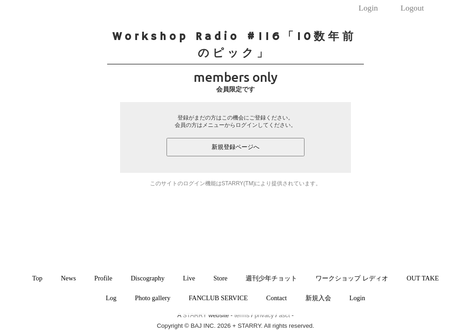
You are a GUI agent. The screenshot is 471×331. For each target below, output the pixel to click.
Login (368, 7)
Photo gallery (152, 298)
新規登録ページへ (235, 146)
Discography (148, 278)
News (68, 278)
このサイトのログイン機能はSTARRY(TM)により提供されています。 (236, 183)
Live (189, 278)
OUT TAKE (423, 278)
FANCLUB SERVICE (218, 298)
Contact (276, 298)
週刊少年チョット (271, 278)
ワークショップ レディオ (352, 278)
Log (111, 298)
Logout (412, 7)
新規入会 (318, 298)
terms (241, 315)
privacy (264, 315)
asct (284, 315)
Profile (103, 278)
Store (220, 278)
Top (37, 278)
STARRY (195, 315)
